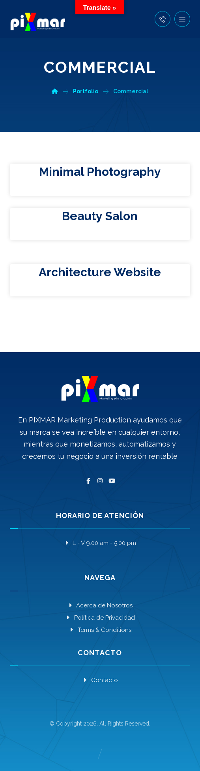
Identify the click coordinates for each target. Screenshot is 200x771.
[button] (182, 19)
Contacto (100, 680)
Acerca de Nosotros (100, 605)
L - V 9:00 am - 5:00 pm (100, 543)
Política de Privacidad (100, 617)
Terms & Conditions (100, 629)
